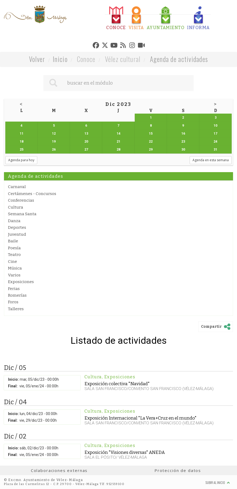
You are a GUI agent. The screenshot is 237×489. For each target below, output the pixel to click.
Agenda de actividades (179, 59)
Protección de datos (177, 470)
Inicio (60, 59)
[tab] (116, 18)
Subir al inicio (218, 482)
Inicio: (13, 379)
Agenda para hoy (21, 160)
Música (15, 268)
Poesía (14, 248)
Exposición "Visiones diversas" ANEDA (124, 452)
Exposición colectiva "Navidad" (117, 383)
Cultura (15, 207)
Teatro (14, 254)
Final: (13, 386)
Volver (37, 59)
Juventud (17, 234)
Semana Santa (22, 214)
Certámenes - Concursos (32, 193)
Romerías (17, 295)
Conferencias (21, 200)
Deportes (17, 227)
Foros (13, 302)
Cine (12, 261)
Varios (14, 275)
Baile (13, 241)
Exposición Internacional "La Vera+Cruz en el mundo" (140, 418)
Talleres (16, 308)
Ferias (14, 288)
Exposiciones (21, 281)
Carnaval (17, 186)
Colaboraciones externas (59, 470)
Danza (14, 220)
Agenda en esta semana (211, 160)
